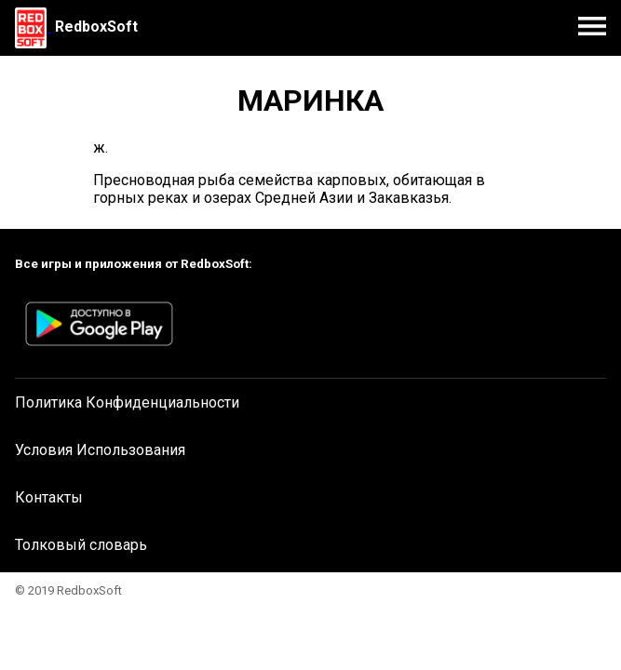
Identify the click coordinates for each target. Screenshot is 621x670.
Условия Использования (100, 450)
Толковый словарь (81, 545)
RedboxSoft (96, 26)
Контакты (49, 497)
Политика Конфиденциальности (127, 402)
